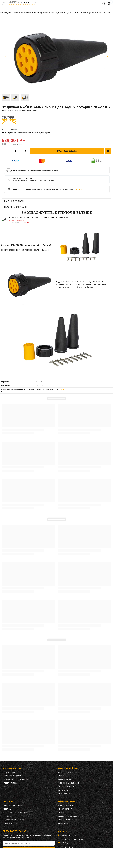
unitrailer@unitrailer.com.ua (72, 839)
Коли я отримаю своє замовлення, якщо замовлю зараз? (36, 170)
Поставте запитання (16, 206)
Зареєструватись (66, 772)
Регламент (8, 816)
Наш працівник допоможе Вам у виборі (50, 189)
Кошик (61, 776)
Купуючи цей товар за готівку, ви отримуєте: (29, 180)
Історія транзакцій (66, 786)
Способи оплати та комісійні (15, 812)
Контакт (7, 786)
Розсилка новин (65, 793)
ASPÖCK (14, 130)
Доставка (7, 809)
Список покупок (65, 779)
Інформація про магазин (13, 805)
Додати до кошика (67, 150)
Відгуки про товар (14, 201)
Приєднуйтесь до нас (14, 831)
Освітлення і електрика (36, 12)
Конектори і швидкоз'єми (55, 12)
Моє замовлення (12, 768)
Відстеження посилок (13, 776)
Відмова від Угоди (11, 823)
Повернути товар (11, 783)
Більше (63, 389)
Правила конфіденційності (14, 819)
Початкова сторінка (20, 12)
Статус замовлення (11, 772)
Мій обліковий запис (69, 768)
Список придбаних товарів (69, 783)
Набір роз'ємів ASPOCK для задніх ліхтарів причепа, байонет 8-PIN (39, 218)
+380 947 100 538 (80, 189)
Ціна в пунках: (18, 178)
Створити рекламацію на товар (16, 779)
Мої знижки (63, 790)
